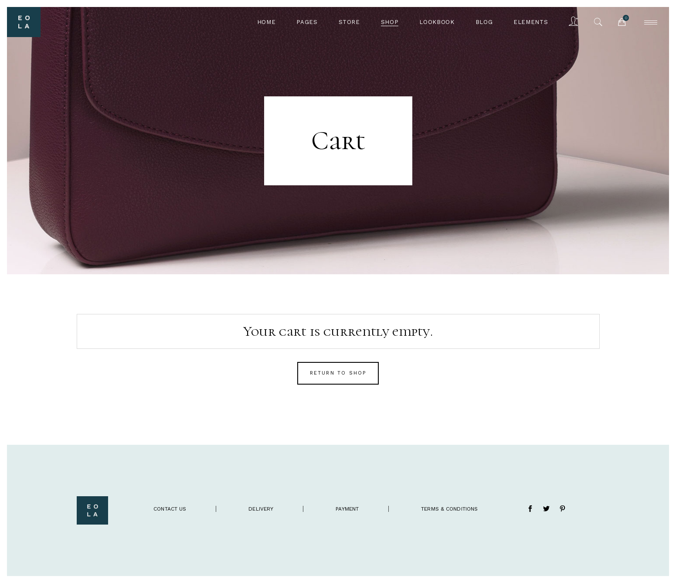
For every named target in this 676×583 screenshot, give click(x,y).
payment (347, 509)
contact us (169, 509)
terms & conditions (449, 509)
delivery (260, 509)
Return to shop (338, 373)
